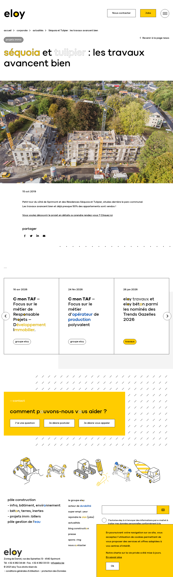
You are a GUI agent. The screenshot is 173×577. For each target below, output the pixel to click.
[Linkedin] (37, 235)
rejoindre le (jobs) (81, 517)
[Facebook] (24, 235)
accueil (7, 30)
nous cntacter (77, 545)
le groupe (76, 500)
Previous (6, 316)
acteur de (79, 505)
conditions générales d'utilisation (23, 571)
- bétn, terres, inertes (25, 511)
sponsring (74, 539)
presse (72, 534)
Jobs (148, 12)
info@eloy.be (57, 563)
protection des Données (54, 571)
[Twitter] (31, 235)
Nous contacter (121, 12)
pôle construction (22, 500)
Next (167, 316)
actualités (38, 30)
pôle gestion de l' (24, 522)
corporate (22, 30)
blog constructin (78, 528)
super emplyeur (78, 511)
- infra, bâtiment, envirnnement (34, 505)
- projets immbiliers (24, 516)
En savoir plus (114, 557)
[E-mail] (44, 235)
